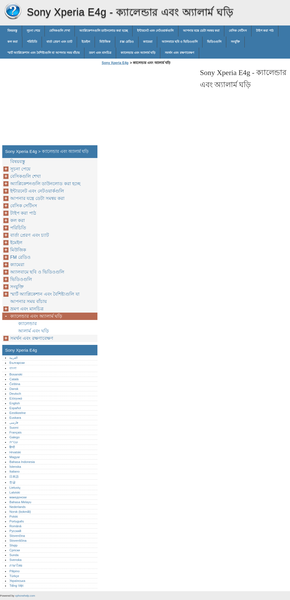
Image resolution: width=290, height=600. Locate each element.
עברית (13, 442)
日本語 (14, 476)
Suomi (13, 427)
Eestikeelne (17, 413)
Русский (15, 531)
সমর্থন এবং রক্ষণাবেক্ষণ (179, 52)
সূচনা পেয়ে (33, 30)
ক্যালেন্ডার (27, 323)
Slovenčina (17, 535)
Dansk (13, 388)
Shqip (13, 545)
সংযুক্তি (235, 41)
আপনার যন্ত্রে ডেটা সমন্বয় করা (201, 30)
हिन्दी (12, 447)
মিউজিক (104, 41)
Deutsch (15, 393)
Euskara (15, 417)
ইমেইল (86, 41)
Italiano (14, 471)
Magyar (14, 457)
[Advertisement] (147, 106)
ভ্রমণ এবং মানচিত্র (100, 52)
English (14, 403)
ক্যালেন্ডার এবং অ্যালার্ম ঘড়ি (138, 52)
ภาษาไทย (15, 565)
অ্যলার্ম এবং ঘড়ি (33, 330)
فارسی (13, 422)
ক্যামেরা (147, 41)
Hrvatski (15, 452)
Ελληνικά (15, 398)
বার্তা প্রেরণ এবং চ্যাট (59, 41)
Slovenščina (17, 540)
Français (15, 432)
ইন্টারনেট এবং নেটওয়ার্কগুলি (155, 30)
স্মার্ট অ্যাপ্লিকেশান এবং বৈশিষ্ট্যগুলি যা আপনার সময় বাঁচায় (43, 52)
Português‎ (16, 521)
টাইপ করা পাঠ (264, 30)
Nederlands (17, 507)
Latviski (14, 492)
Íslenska (15, 466)
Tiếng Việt (16, 585)
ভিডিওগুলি (214, 41)
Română (15, 526)
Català (13, 379)
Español (15, 408)
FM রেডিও (126, 41)
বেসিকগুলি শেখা (59, 30)
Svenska (15, 559)
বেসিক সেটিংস (238, 30)
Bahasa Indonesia (22, 462)
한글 (12, 482)
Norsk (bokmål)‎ (20, 511)
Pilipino (14, 571)
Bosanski (15, 374)
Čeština (14, 384)
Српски (14, 550)
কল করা (12, 41)
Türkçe (14, 576)
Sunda (13, 555)
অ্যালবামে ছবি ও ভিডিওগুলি (180, 41)
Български (17, 362)
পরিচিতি (32, 41)
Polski (13, 516)
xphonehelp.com (25, 595)
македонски (18, 497)
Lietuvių (14, 487)
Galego (14, 437)
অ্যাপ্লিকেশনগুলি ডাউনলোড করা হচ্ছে (103, 30)
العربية (13, 357)
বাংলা (12, 368)
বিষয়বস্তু (12, 30)
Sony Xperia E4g (12, 11)
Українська (17, 580)
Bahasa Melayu (20, 502)
